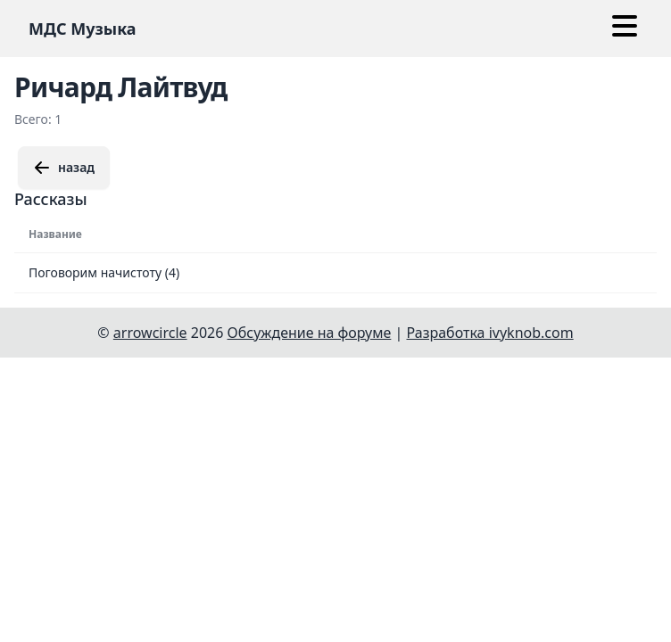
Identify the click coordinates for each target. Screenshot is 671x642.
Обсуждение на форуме (310, 332)
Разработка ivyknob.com (490, 332)
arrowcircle (150, 332)
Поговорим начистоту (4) (104, 272)
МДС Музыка (83, 28)
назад (64, 168)
